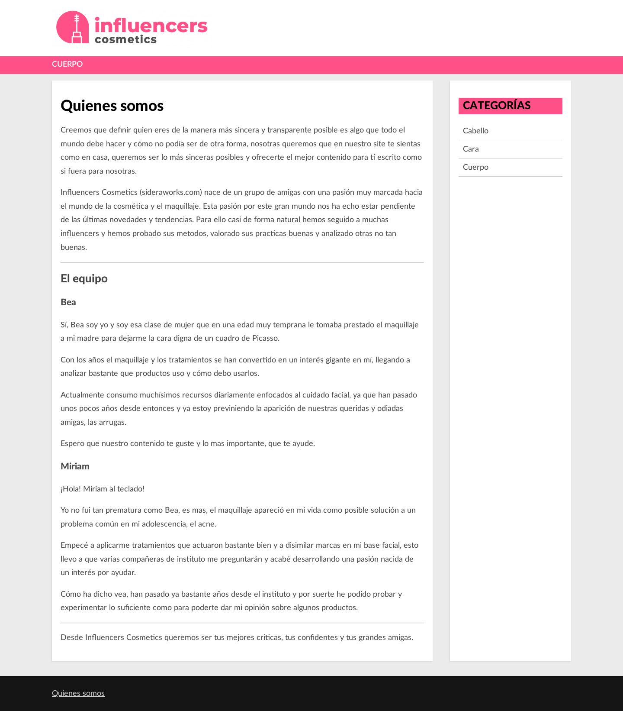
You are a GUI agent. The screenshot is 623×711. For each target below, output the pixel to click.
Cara (471, 149)
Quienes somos (78, 693)
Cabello (475, 131)
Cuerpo (67, 64)
